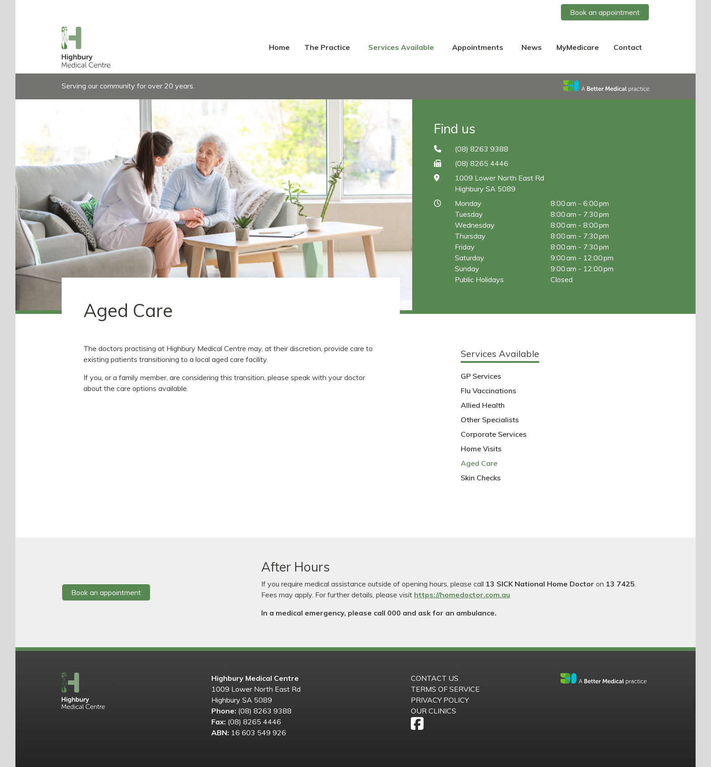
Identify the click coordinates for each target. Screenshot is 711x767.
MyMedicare (577, 47)
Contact (628, 47)
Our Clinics (433, 710)
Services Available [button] (402, 47)
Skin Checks (481, 477)
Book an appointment (605, 12)
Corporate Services (493, 434)
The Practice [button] (328, 47)
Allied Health (483, 405)
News (531, 47)
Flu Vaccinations (488, 390)
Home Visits (481, 448)
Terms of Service (445, 689)
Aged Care (479, 463)
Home (279, 47)
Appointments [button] (478, 47)
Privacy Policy (440, 699)
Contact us (434, 678)
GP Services (481, 376)
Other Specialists (490, 419)
